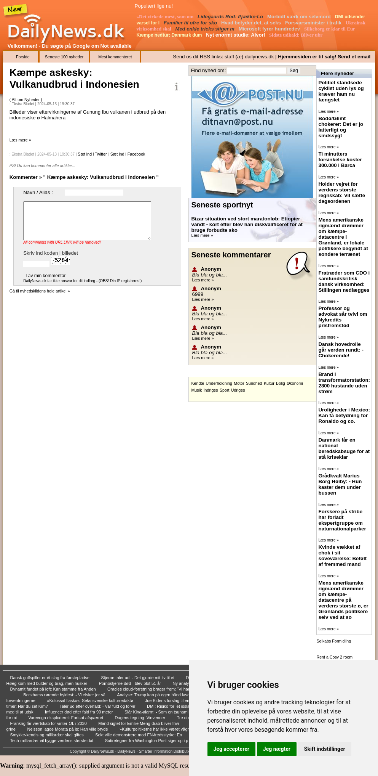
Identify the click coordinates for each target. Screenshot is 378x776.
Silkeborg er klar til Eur (330, 29)
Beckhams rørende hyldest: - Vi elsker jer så (65, 694)
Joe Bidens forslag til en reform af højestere (186, 700)
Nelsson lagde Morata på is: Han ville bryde (68, 729)
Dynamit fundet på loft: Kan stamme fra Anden (53, 689)
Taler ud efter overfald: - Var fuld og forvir (97, 706)
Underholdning (219, 383)
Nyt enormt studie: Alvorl (236, 35)
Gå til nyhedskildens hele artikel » (40, 291)
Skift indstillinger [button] (324, 749)
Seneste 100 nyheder (64, 57)
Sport (224, 390)
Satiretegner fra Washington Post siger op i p (147, 740)
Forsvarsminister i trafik (314, 23)
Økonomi (295, 383)
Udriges (238, 390)
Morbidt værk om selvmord (299, 16)
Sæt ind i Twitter (92, 154)
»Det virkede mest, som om (166, 16)
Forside (23, 57)
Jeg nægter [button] (276, 749)
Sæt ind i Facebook (127, 154)
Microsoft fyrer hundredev (270, 29)
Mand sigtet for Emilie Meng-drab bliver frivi (139, 723)
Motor (239, 383)
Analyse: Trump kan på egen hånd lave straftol (160, 694)
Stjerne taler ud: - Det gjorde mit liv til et (138, 677)
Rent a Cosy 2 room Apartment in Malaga (335, 659)
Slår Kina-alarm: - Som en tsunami (157, 712)
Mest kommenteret (115, 57)
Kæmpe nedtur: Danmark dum (170, 35)
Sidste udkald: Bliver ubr (296, 35)
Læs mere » (20, 140)
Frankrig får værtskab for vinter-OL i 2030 (49, 723)
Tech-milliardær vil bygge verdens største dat (52, 740)
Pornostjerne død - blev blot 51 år (130, 683)
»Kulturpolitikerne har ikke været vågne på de (162, 729)
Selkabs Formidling (333, 641)
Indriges (211, 390)
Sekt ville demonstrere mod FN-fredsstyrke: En (139, 735)
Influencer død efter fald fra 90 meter (79, 712)
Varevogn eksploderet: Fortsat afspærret (66, 717)
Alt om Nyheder (26, 99)
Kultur (269, 383)
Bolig (280, 383)
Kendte (197, 383)
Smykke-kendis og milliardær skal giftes (47, 735)
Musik (196, 390)
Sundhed (254, 383)
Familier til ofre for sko (191, 23)
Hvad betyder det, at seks (251, 23)
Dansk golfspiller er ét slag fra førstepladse (50, 677)
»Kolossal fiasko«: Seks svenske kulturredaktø (90, 700)
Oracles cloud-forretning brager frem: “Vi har (149, 689)
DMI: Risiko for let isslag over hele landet (185, 706)
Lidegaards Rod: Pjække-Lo (231, 16)
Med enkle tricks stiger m (205, 29)
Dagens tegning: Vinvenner (141, 717)
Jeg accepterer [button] (231, 749)
